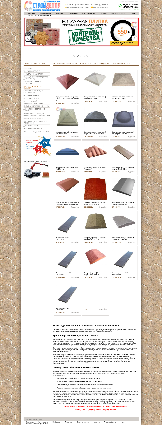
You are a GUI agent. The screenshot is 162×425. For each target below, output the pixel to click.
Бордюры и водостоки (33, 74)
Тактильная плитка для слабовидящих (34, 91)
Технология (73, 13)
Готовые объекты (118, 13)
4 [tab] (84, 56)
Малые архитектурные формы (36, 106)
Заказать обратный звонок (128, 10)
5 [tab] (87, 56)
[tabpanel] (81, 32)
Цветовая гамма (88, 13)
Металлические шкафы (33, 129)
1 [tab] (74, 56)
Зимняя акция (45, 13)
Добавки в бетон (31, 126)
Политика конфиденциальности (38, 15)
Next (134, 38)
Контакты (103, 13)
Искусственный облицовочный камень (33, 102)
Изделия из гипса (31, 98)
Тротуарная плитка (32, 71)
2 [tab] (78, 56)
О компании (30, 13)
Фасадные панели (31, 95)
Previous (28, 38)
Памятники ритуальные (34, 118)
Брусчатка (28, 68)
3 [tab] (81, 56)
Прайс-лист (59, 13)
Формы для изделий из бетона (37, 132)
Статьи (132, 13)
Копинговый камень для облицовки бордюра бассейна (37, 114)
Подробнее (75, 103)
